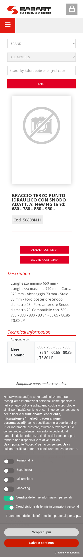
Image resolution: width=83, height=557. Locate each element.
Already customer (44, 250)
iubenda (74, 552)
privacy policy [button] (20, 405)
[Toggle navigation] (7, 25)
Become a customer (44, 260)
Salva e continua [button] (41, 543)
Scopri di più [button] (41, 532)
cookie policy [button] (67, 422)
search (41, 84)
